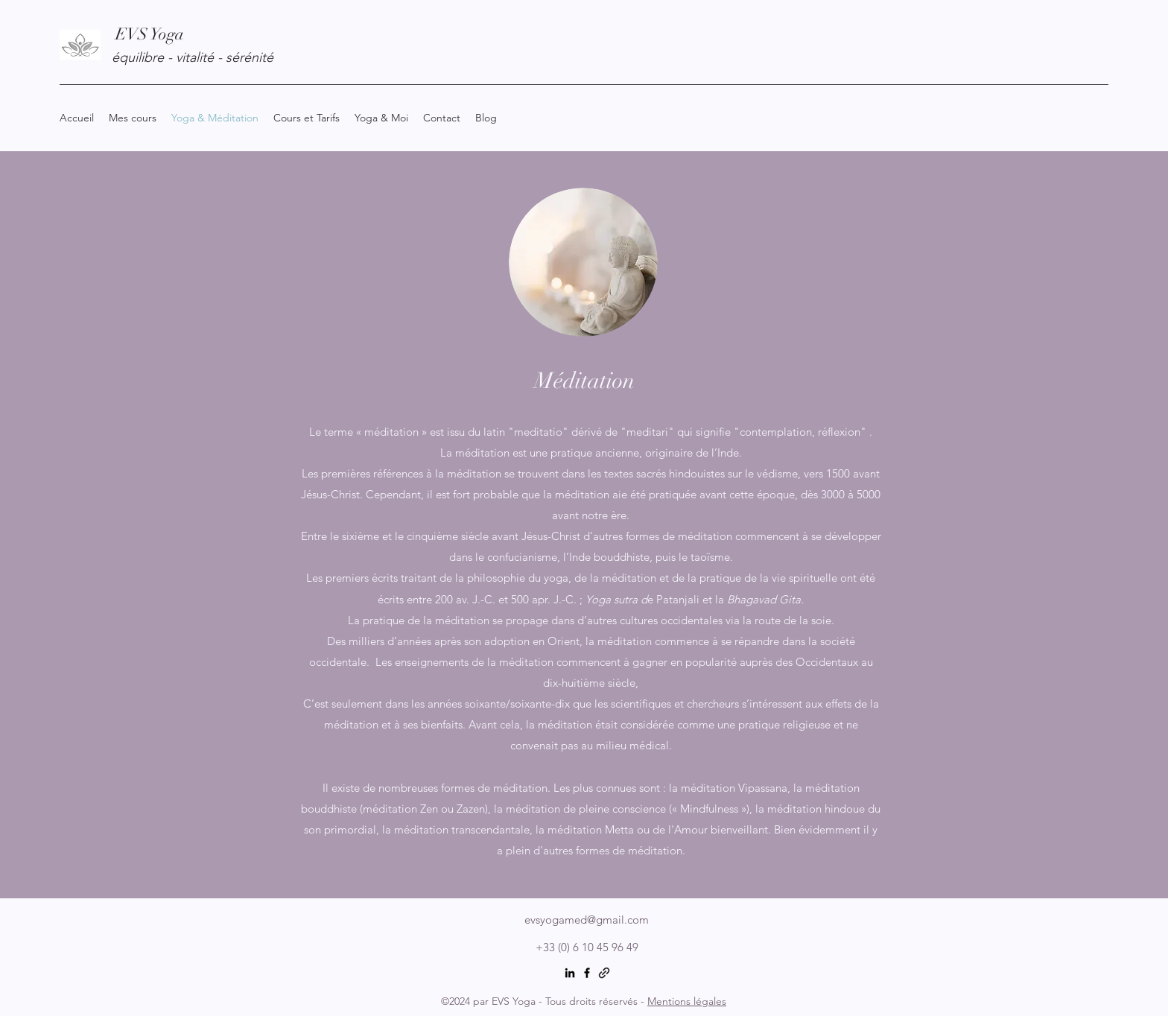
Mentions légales (686, 1001)
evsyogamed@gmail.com (586, 919)
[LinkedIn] (570, 973)
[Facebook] (587, 973)
